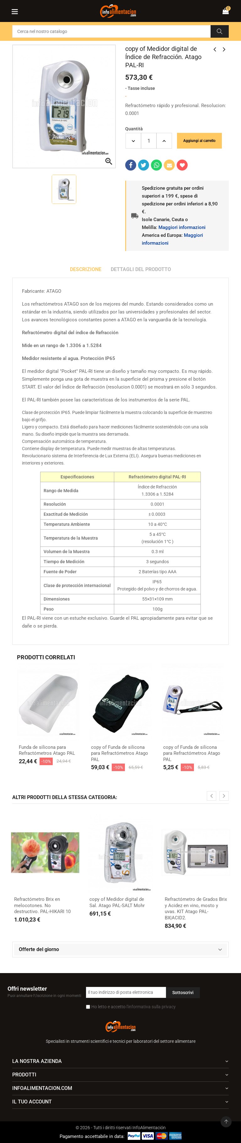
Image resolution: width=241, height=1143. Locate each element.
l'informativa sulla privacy (151, 1006)
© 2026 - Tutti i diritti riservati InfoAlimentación (121, 1127)
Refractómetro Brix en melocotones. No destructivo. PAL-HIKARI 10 (42, 905)
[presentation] (211, 796)
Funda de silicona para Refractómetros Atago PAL (47, 750)
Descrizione (85, 269)
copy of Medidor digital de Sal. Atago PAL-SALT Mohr (117, 902)
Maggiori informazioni (182, 227)
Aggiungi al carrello (199, 141)
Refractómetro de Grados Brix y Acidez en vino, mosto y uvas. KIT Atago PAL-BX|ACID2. (196, 908)
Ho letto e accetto (133, 1006)
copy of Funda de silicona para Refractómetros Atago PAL (119, 753)
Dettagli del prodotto (141, 269)
